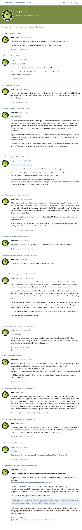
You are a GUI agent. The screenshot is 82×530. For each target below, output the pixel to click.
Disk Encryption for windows (13, 355)
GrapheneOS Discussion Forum (17, 2)
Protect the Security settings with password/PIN (19, 326)
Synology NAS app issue (11, 85)
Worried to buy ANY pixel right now (15, 443)
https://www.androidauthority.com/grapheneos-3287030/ (31, 483)
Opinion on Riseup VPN (11, 56)
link (63, 169)
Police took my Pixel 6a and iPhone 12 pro (17, 157)
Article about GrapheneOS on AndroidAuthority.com (20, 466)
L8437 (15, 245)
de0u (15, 451)
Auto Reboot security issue (12, 33)
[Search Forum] (59, 3)
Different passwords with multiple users (17, 236)
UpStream (17, 334)
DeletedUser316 (19, 64)
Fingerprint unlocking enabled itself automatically (20, 255)
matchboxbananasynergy (22, 165)
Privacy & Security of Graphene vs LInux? (17, 109)
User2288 (16, 117)
